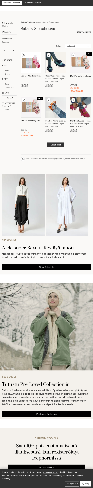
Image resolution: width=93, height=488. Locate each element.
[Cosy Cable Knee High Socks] (55, 69)
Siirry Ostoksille (46, 267)
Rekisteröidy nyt (46, 467)
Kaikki (7, 70)
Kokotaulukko (84, 32)
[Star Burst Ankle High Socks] (80, 114)
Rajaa (58, 46)
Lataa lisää (56, 144)
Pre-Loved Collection (34, 2)
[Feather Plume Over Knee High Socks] (55, 114)
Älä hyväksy (72, 484)
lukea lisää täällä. (50, 472)
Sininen (7, 74)
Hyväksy (85, 484)
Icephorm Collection (11, 2)
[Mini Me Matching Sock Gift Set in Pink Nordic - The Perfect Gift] (31, 117)
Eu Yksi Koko (9, 88)
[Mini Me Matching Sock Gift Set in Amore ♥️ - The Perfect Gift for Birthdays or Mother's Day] (31, 69)
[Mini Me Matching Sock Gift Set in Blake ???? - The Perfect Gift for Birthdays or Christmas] (80, 73)
